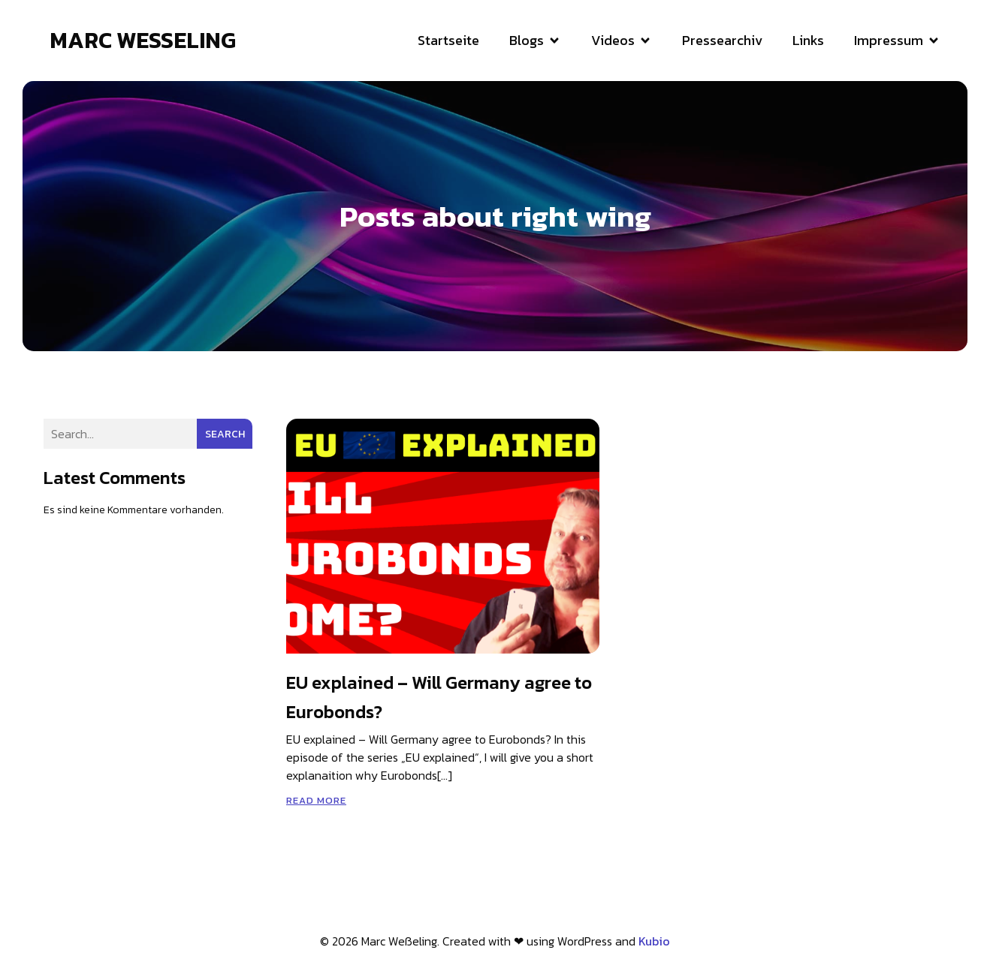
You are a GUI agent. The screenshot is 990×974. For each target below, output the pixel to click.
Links (808, 42)
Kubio (654, 942)
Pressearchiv (722, 42)
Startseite (448, 42)
